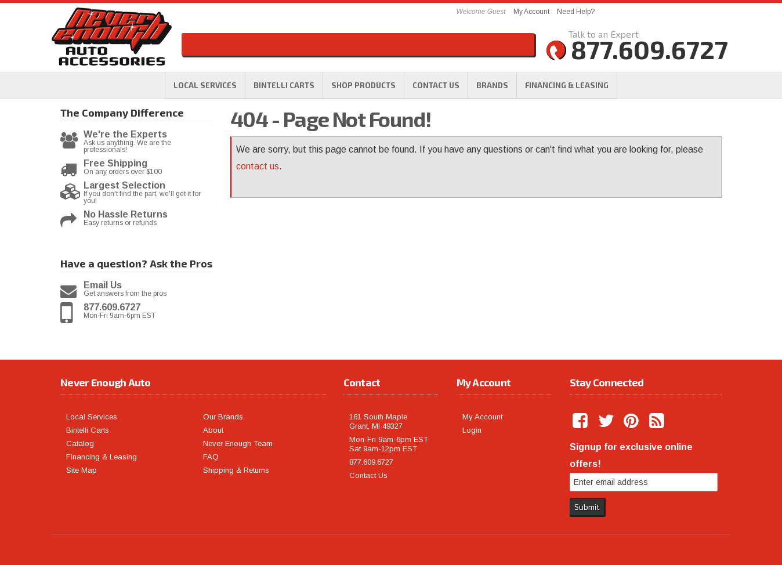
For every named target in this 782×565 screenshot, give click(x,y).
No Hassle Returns (126, 214)
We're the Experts (125, 134)
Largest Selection (124, 185)
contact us (257, 166)
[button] (363, 85)
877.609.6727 (112, 307)
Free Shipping (115, 163)
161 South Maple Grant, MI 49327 (378, 421)
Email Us (103, 285)
